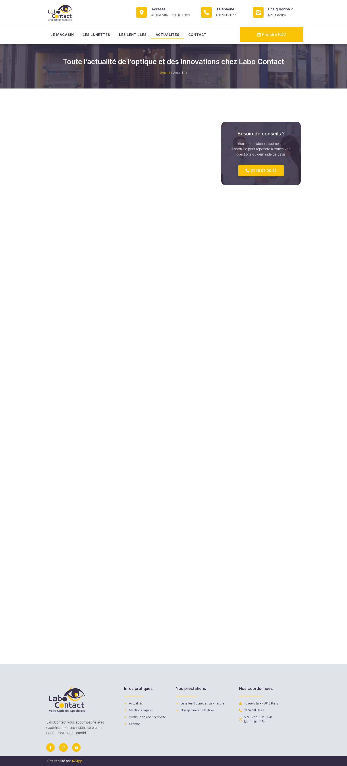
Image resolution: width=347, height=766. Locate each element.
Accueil (165, 73)
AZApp (77, 761)
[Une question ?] (258, 12)
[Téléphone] (206, 12)
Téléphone (225, 9)
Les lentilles (133, 35)
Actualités (167, 35)
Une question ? (280, 9)
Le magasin (62, 35)
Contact (197, 35)
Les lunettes (96, 35)
